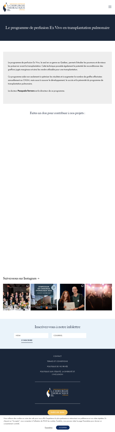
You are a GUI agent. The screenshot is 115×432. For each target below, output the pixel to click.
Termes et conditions (57, 356)
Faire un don (58, 407)
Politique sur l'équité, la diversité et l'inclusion (57, 368)
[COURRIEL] (69, 335)
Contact (57, 351)
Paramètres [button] (48, 427)
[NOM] (31, 335)
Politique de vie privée (57, 362)
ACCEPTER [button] (63, 428)
